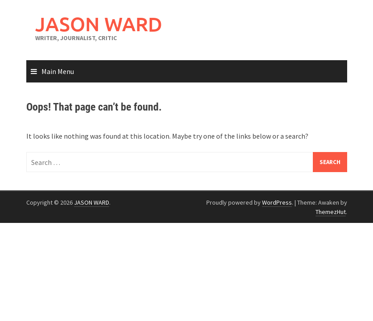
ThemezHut (331, 212)
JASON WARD (98, 24)
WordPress (277, 202)
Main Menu (57, 71)
